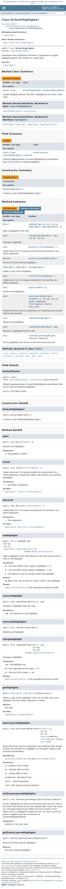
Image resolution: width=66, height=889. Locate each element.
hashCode (44, 353)
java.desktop (7, 13)
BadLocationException (42, 551)
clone (5, 353)
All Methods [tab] (9, 208)
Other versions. (31, 870)
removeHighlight (37, 327)
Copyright (6, 876)
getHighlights (36, 267)
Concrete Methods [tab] (13, 212)
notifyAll (7, 356)
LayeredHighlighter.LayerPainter (19, 111)
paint (31, 287)
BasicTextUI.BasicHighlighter (19, 42)
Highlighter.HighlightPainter (42, 124)
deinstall (33, 247)
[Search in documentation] (56, 13)
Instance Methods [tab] (29, 208)
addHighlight (35, 224)
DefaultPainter (40, 152)
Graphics (39, 287)
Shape (31, 301)
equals (13, 353)
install (32, 276)
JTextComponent (46, 247)
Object (6, 224)
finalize (23, 353)
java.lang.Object (9, 24)
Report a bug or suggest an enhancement (18, 861)
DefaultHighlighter (43, 13)
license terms (36, 881)
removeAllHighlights (39, 318)
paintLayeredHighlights (40, 296)
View (31, 307)
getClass (34, 353)
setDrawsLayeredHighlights (42, 336)
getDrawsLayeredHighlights (42, 258)
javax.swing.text (23, 13)
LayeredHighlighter (19, 51)
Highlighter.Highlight (14, 124)
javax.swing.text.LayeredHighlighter (22, 26)
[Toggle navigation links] (3, 8)
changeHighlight (37, 236)
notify (54, 353)
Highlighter (9, 35)
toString (19, 356)
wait (27, 356)
